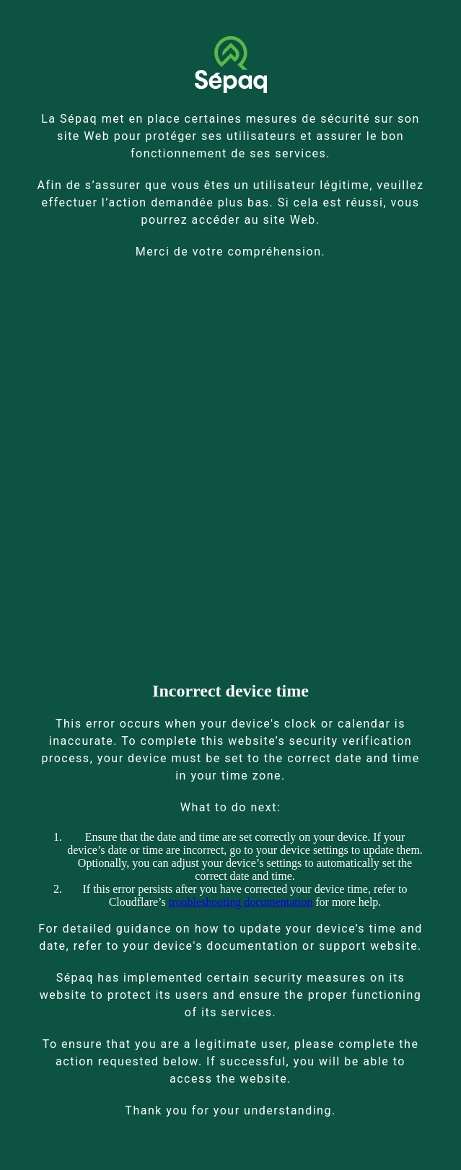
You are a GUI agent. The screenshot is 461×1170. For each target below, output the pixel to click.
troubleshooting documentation (241, 902)
